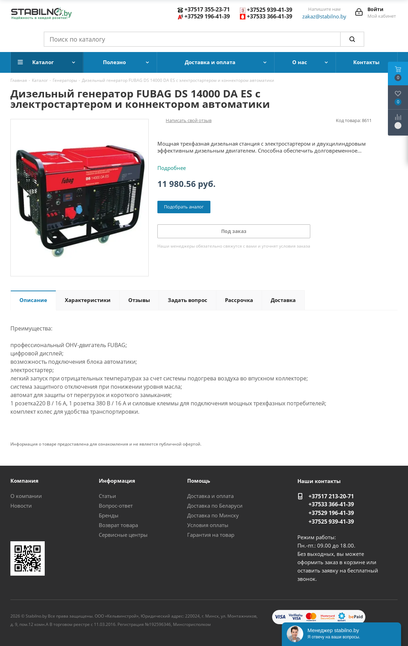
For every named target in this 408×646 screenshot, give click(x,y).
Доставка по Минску (213, 515)
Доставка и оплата (210, 495)
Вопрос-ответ (116, 505)
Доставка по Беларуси (215, 505)
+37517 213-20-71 (331, 496)
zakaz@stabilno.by (324, 16)
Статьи (107, 495)
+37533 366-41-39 (269, 16)
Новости (21, 505)
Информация (117, 480)
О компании (26, 495)
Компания (24, 480)
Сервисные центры (123, 534)
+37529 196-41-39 (207, 16)
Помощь (198, 480)
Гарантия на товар (210, 534)
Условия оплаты (207, 525)
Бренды (109, 515)
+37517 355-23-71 (207, 9)
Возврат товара (118, 525)
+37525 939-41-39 (269, 10)
